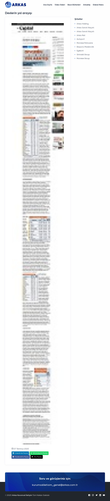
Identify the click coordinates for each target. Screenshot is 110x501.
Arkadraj (86, 5)
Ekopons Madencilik (85, 47)
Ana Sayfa (47, 5)
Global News (98, 5)
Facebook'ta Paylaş (21, 457)
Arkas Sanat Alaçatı (85, 28)
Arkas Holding (83, 24)
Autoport (81, 39)
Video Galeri (60, 5)
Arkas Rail (81, 35)
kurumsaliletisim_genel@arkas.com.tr (55, 484)
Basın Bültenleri (74, 5)
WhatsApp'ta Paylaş (39, 453)
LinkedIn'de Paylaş (20, 453)
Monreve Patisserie (85, 43)
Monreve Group (83, 58)
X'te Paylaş (36, 457)
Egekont (80, 51)
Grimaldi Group (83, 54)
